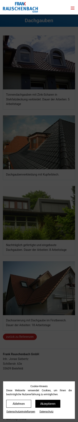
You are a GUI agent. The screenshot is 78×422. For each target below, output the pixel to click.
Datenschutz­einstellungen (20, 411)
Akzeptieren (48, 403)
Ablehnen (19, 403)
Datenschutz (46, 411)
